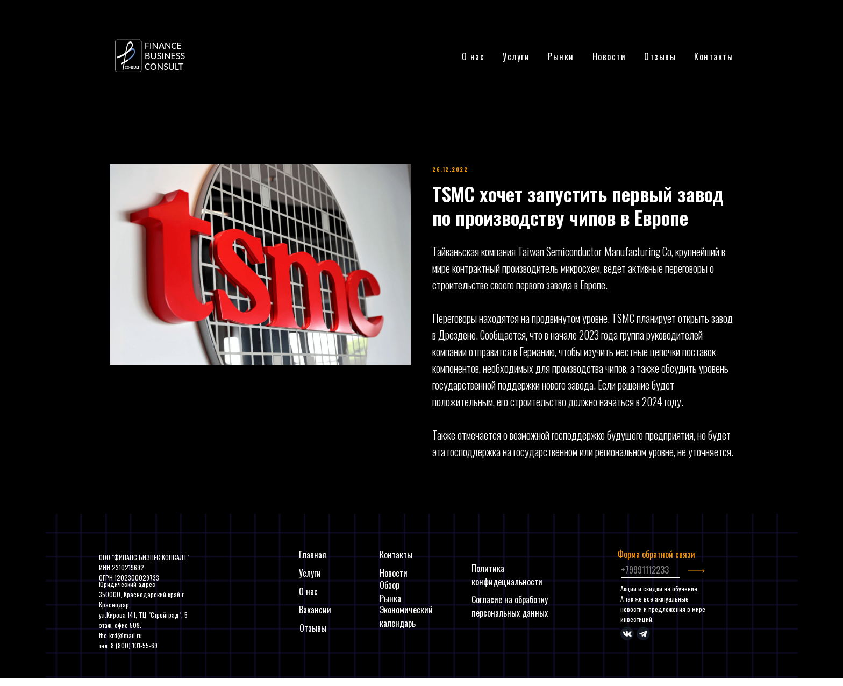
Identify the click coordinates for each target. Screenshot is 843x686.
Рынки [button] (561, 56)
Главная (312, 554)
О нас (473, 56)
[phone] (650, 570)
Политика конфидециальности (506, 575)
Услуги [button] (516, 56)
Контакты (713, 56)
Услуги (310, 573)
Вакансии (315, 609)
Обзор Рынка (390, 591)
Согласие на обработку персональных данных (509, 606)
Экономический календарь (406, 616)
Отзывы (660, 56)
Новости (609, 56)
